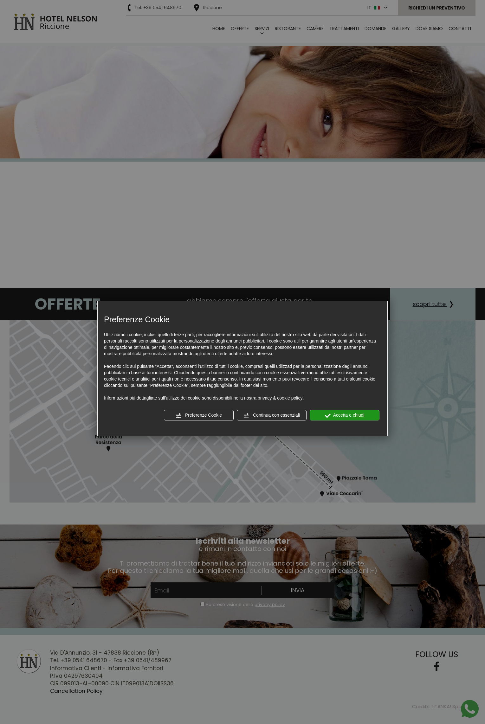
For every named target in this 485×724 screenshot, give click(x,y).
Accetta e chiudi (345, 415)
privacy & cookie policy (280, 397)
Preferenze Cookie (199, 415)
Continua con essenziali (271, 415)
